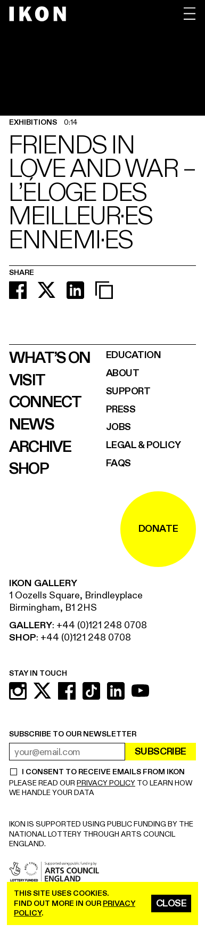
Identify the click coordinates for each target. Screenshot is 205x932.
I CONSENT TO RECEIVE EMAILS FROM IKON (103, 772)
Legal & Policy (143, 445)
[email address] (67, 751)
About (123, 373)
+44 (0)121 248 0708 (101, 625)
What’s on (49, 358)
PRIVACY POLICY (106, 783)
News (31, 424)
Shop (28, 468)
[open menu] (190, 13)
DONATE (158, 529)
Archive (40, 447)
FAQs (118, 463)
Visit (27, 380)
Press (121, 409)
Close (171, 903)
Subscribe (160, 751)
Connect (45, 402)
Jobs (118, 427)
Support (128, 391)
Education (133, 355)
